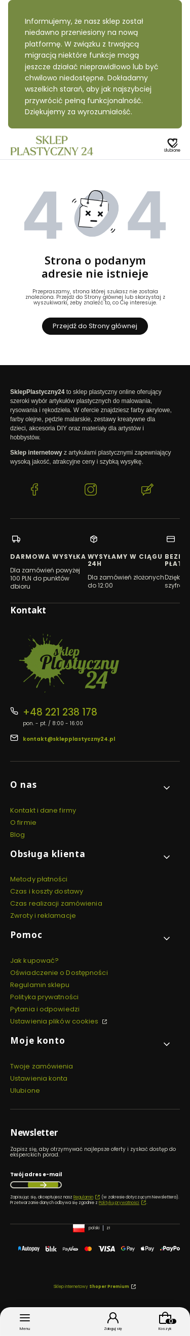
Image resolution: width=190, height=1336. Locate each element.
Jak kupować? (34, 960)
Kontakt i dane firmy (43, 810)
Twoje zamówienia (41, 1066)
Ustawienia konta (39, 1078)
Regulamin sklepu (40, 985)
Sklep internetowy (91, 1286)
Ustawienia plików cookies (55, 1021)
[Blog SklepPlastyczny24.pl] (147, 490)
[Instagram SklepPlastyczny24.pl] (91, 490)
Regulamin (83, 1197)
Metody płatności (39, 879)
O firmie (23, 822)
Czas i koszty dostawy (46, 891)
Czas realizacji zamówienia (56, 903)
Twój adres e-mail (36, 1174)
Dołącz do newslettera (43, 1184)
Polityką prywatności (119, 1203)
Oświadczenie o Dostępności (59, 972)
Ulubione (25, 1090)
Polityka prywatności (44, 997)
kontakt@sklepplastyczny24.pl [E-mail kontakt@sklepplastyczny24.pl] (69, 739)
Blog (17, 834)
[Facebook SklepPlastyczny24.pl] (34, 490)
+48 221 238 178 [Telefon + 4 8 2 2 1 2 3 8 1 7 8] (60, 712)
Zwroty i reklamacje (43, 915)
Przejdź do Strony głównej (95, 326)
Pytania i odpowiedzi (45, 1009)
